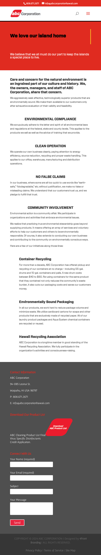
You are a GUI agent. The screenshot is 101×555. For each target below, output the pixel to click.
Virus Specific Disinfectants (25, 438)
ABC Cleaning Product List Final (41, 435)
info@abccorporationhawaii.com (31, 403)
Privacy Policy (34, 550)
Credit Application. (20, 442)
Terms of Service (53, 550)
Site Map (70, 550)
